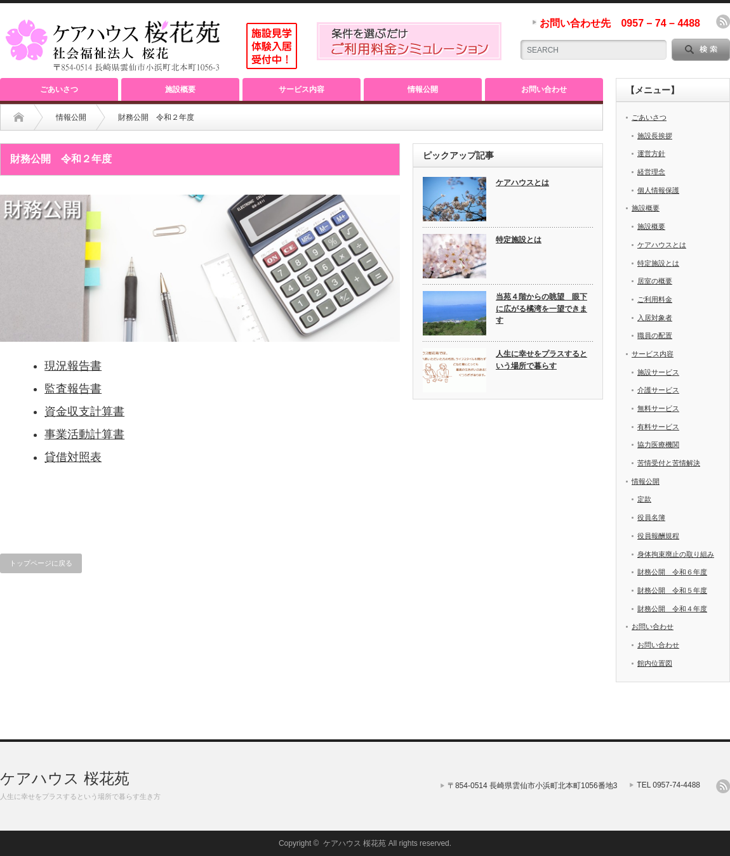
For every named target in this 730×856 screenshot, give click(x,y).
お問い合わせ (544, 89)
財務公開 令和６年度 (672, 572)
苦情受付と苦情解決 (668, 463)
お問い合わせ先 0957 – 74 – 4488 (620, 23)
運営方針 (651, 153)
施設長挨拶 (654, 135)
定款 (644, 499)
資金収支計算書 (84, 411)
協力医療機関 (658, 444)
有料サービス (658, 427)
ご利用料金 (654, 299)
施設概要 (180, 89)
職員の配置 (654, 335)
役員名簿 (651, 517)
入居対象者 (654, 317)
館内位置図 (654, 663)
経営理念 (651, 172)
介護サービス (658, 390)
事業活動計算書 (84, 434)
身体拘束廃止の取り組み (675, 554)
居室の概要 (654, 281)
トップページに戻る (41, 563)
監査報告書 (73, 388)
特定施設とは (518, 239)
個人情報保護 (658, 190)
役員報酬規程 (658, 536)
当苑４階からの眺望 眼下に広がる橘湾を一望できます (541, 308)
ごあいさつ (59, 89)
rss (723, 22)
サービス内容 (301, 89)
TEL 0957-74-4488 (668, 785)
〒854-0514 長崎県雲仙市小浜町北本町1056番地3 (532, 785)
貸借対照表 (73, 457)
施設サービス (658, 372)
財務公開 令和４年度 (672, 609)
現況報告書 (73, 366)
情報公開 (423, 89)
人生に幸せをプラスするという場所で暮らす (541, 359)
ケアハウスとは (522, 182)
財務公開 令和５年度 (672, 590)
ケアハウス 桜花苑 (64, 778)
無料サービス (658, 408)
